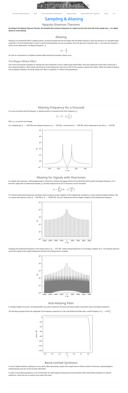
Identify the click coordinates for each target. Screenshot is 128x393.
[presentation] (109, 28)
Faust (106, 14)
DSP (35, 14)
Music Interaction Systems (90, 14)
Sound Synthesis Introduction (51, 14)
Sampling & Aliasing (64, 19)
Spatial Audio (71, 14)
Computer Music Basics (20, 14)
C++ (114, 14)
